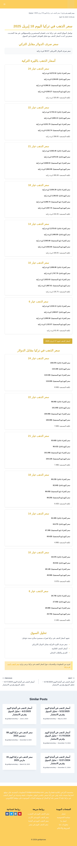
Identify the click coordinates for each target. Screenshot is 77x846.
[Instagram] (15, 814)
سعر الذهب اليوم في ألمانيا (38, 821)
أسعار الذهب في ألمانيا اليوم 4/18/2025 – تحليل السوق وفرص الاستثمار (57, 681)
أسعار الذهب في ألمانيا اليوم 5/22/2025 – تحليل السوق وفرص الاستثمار (57, 711)
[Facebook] (7, 814)
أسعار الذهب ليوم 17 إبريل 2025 (57, 341)
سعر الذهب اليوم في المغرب (38, 814)
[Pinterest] (20, 814)
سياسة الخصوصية (63, 817)
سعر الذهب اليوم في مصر (38, 825)
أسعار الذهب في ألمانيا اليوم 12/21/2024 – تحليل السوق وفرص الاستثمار (57, 760)
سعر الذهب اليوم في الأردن (38, 817)
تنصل (64, 814)
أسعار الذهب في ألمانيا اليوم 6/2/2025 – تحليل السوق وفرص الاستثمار (19, 711)
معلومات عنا (63, 825)
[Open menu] (5, 4)
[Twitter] (11, 814)
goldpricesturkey (12, 718)
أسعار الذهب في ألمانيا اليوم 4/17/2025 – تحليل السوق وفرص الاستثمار (20, 681)
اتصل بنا (63, 821)
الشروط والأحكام (63, 828)
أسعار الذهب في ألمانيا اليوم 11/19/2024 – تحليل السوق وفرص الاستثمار (57, 735)
